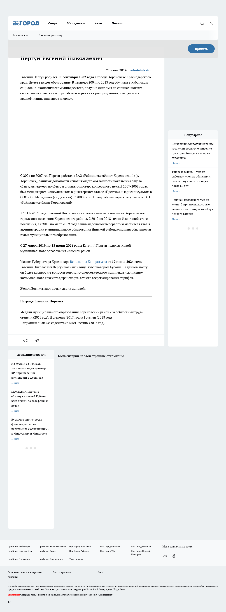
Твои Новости (76, 559)
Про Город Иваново (141, 546)
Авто (98, 23)
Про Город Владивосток (51, 559)
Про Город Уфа (107, 551)
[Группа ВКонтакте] (164, 556)
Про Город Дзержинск (19, 559)
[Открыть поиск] (202, 23)
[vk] (26, 340)
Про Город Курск (47, 551)
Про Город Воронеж (110, 546)
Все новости (21, 35)
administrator (141, 70)
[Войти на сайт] (211, 23)
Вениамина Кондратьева (88, 261)
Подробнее (119, 589)
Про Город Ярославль (80, 546)
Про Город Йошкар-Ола (20, 551)
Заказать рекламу (50, 35)
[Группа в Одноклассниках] (173, 556)
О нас (101, 572)
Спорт (52, 23)
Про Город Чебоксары (19, 546)
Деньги (117, 23)
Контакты (13, 576)
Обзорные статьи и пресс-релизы (25, 572)
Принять (201, 49)
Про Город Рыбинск (79, 551)
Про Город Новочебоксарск (52, 546)
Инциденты (76, 23)
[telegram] (38, 340)
